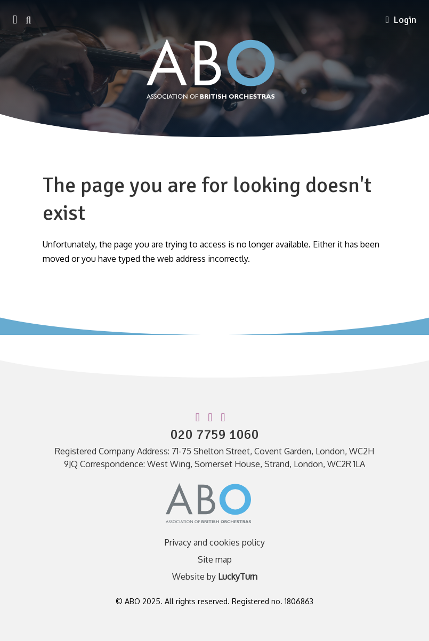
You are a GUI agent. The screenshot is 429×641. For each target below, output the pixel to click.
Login (400, 20)
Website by (214, 576)
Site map (215, 559)
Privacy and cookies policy (215, 542)
